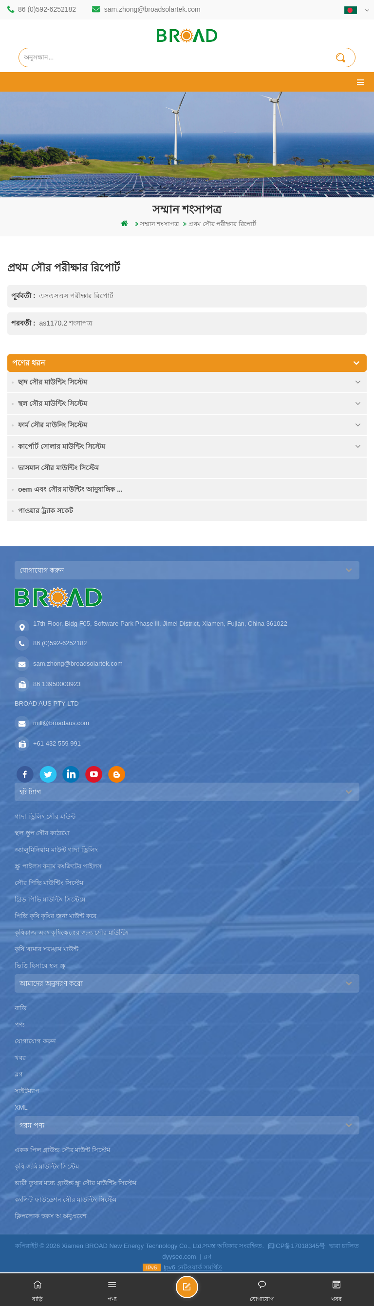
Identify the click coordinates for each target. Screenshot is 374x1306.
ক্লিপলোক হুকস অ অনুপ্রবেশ (51, 1216)
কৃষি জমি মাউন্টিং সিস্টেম (47, 1166)
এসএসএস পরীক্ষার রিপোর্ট (76, 296)
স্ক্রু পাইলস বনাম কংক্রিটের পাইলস (58, 866)
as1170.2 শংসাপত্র (65, 323)
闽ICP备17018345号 (297, 1245)
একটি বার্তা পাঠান (197, 1291)
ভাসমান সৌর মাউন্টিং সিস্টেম (58, 468)
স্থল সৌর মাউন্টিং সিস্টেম (52, 403)
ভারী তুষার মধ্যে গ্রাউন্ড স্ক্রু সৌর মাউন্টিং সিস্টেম (75, 1183)
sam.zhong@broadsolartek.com (152, 9)
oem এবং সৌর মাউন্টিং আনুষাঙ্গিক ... (70, 489)
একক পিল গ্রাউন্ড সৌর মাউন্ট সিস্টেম (62, 1149)
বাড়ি (20, 1008)
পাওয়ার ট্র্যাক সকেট (45, 511)
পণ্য (20, 1024)
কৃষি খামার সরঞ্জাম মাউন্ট (46, 949)
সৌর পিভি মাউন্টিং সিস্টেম (49, 882)
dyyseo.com (179, 1256)
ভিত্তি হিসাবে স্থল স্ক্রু (40, 965)
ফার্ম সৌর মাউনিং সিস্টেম (52, 425)
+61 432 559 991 (57, 743)
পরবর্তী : (24, 323)
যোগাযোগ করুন (35, 1041)
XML (21, 1107)
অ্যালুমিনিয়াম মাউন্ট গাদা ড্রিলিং (56, 849)
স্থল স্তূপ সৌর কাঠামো (42, 833)
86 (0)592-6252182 (47, 9)
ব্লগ (19, 1074)
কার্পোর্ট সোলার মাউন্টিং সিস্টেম (61, 446)
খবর (20, 1057)
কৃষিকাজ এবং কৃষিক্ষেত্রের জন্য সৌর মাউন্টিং (72, 932)
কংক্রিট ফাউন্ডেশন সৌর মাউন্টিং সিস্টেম (65, 1199)
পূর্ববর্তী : (24, 296)
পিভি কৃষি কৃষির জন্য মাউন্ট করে (55, 916)
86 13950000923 (57, 684)
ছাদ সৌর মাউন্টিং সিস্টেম (52, 382)
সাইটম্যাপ (27, 1091)
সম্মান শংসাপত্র (160, 224)
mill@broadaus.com (61, 723)
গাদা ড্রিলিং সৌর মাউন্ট (45, 816)
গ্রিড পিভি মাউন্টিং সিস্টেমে (50, 899)
